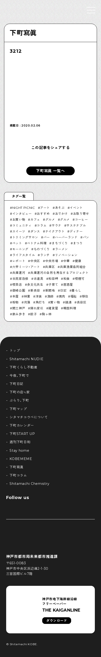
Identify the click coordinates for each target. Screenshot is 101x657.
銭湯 (68, 302)
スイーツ (18, 231)
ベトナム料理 (36, 243)
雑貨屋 (53, 308)
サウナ (56, 225)
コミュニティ (22, 225)
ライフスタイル (23, 255)
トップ (14, 350)
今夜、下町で (19, 375)
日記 (63, 290)
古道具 (38, 278)
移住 (85, 296)
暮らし (76, 290)
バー (46, 237)
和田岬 (53, 278)
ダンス (35, 231)
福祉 (73, 296)
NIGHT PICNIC (23, 208)
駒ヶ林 (47, 314)
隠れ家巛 (36, 308)
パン (86, 237)
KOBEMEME (20, 459)
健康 (78, 261)
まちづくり (60, 243)
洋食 (39, 296)
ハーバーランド (66, 237)
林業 (27, 296)
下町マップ (18, 409)
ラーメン (61, 249)
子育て (53, 284)
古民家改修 (20, 278)
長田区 (82, 302)
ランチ (45, 255)
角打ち (40, 302)
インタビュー (22, 213)
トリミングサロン (25, 237)
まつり (78, 243)
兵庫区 (50, 267)
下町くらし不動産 (23, 367)
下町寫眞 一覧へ (50, 171)
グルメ (50, 219)
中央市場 (51, 261)
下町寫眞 (23, 33)
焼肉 (62, 296)
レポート (18, 261)
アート (45, 208)
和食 (66, 278)
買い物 (55, 302)
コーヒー (81, 219)
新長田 (35, 290)
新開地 (50, 290)
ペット (17, 243)
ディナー (76, 231)
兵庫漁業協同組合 (73, 267)
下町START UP (22, 434)
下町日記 (16, 384)
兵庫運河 (18, 273)
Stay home (19, 450)
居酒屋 (68, 284)
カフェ (35, 219)
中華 (66, 261)
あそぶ (60, 208)
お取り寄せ (81, 213)
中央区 (35, 261)
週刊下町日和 (19, 442)
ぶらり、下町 (19, 400)
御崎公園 (18, 290)
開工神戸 (18, 308)
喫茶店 (17, 284)
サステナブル (76, 225)
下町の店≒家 (19, 392)
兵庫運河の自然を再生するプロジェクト (59, 273)
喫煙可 (80, 278)
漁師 (50, 296)
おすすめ (43, 213)
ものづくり (42, 249)
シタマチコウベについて (28, 417)
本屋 (15, 296)
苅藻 (27, 302)
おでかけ (61, 213)
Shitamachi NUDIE (26, 359)
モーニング (20, 249)
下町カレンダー (21, 425)
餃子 (33, 314)
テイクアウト (55, 231)
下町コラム (18, 475)
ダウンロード (56, 620)
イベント (76, 208)
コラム (41, 225)
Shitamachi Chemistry (29, 484)
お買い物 (18, 219)
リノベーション (66, 255)
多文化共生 (35, 284)
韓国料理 (69, 308)
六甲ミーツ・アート (26, 267)
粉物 (15, 302)
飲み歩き (18, 314)
